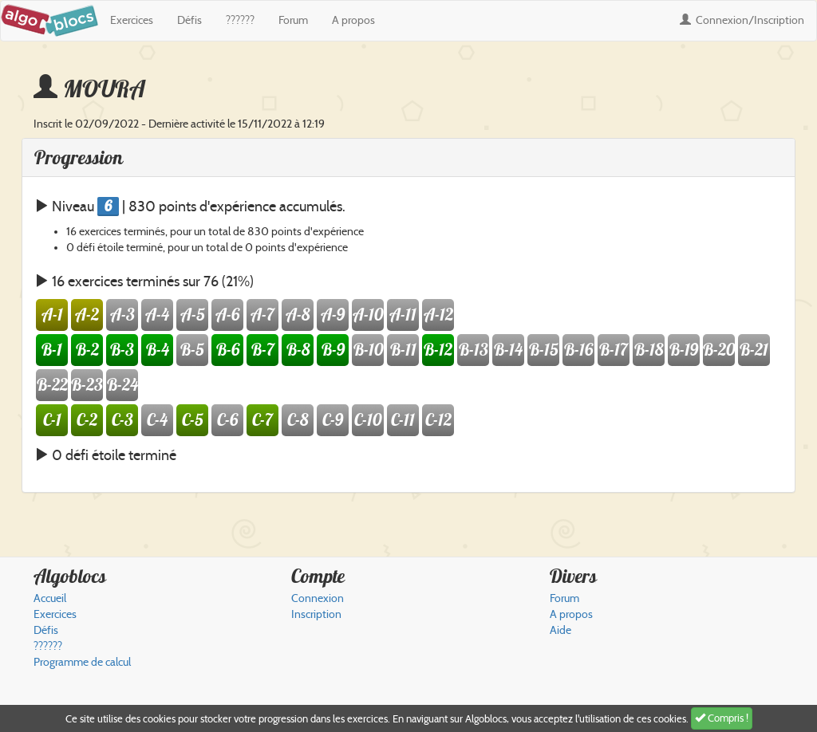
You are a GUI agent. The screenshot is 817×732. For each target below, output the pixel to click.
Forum (293, 20)
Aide (560, 630)
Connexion (742, 20)
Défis (189, 20)
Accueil (50, 598)
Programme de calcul (82, 662)
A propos (353, 20)
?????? (240, 20)
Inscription (316, 614)
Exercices (131, 20)
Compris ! (721, 718)
